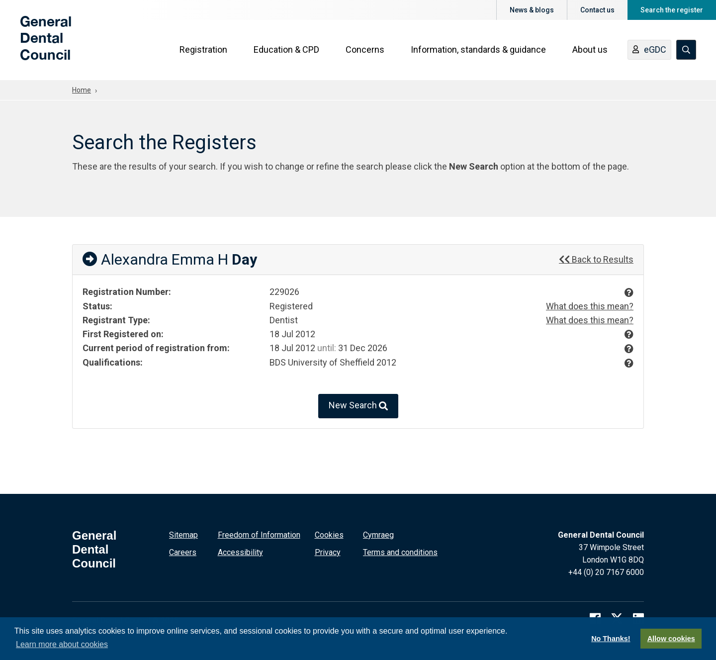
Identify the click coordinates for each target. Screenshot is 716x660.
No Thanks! (610, 639)
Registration (203, 50)
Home (81, 90)
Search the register (671, 10)
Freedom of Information (259, 534)
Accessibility (240, 551)
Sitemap (183, 534)
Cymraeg (378, 534)
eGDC (649, 51)
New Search (358, 405)
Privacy (328, 551)
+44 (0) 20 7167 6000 (606, 571)
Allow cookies (671, 639)
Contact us (597, 10)
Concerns (365, 50)
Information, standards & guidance (478, 50)
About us (590, 50)
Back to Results (596, 259)
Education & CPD (286, 50)
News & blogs (532, 10)
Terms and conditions (400, 551)
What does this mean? (589, 306)
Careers (182, 551)
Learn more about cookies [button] (62, 644)
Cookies (329, 534)
